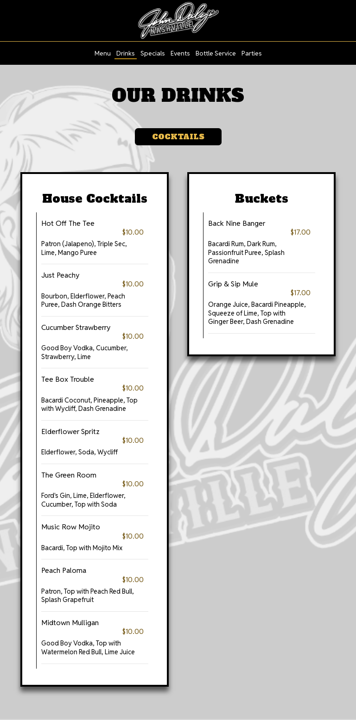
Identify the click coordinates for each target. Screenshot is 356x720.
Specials (152, 53)
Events (180, 53)
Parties (252, 53)
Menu (103, 53)
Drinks (125, 53)
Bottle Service (216, 53)
